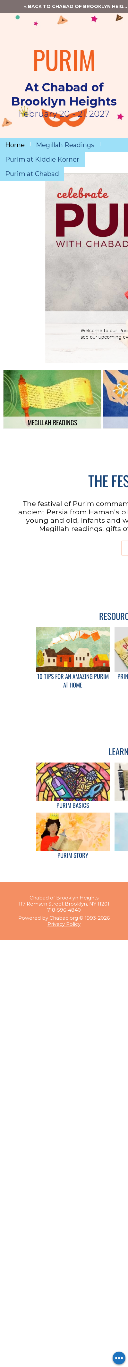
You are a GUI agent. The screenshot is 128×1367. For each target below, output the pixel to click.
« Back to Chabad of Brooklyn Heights (76, 6)
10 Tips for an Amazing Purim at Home (73, 680)
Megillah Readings (65, 145)
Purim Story (72, 855)
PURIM (64, 59)
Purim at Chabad (32, 174)
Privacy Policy (64, 924)
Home (15, 145)
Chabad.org (63, 918)
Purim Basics (72, 805)
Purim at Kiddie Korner (42, 159)
